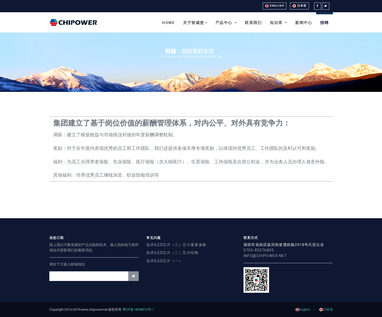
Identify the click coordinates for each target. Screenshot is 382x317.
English (274, 6)
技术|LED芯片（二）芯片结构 (172, 253)
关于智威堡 (193, 22)
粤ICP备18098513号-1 (139, 309)
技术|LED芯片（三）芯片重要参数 (176, 245)
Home (168, 22)
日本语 (299, 6)
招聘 (324, 22)
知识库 (277, 22)
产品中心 (224, 22)
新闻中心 (303, 22)
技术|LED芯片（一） (164, 261)
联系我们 (253, 22)
